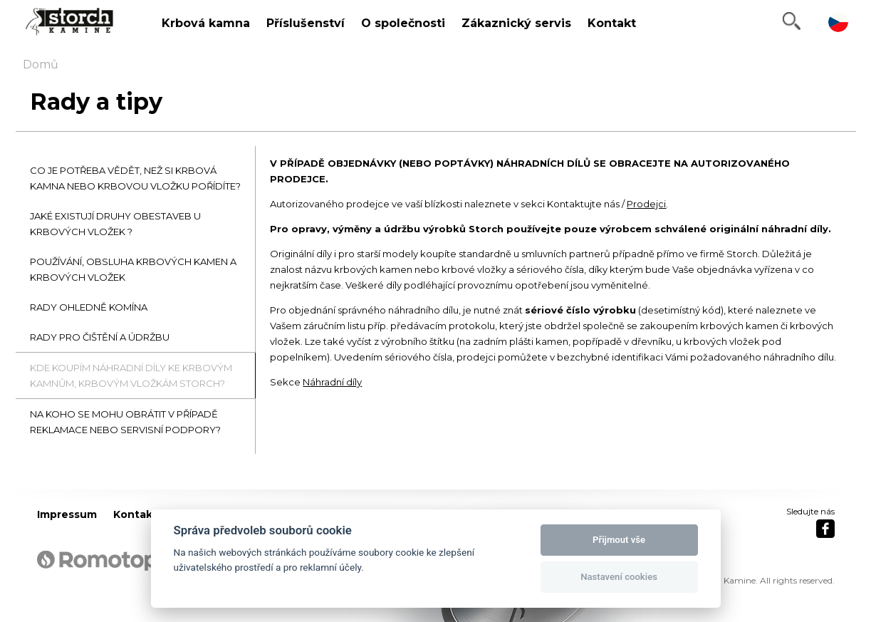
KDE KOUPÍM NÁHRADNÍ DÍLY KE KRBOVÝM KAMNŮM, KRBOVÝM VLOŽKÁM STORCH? (131, 375)
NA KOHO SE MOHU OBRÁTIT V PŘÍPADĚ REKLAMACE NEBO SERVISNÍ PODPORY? (125, 421)
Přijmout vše (619, 539)
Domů (40, 64)
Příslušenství (305, 23)
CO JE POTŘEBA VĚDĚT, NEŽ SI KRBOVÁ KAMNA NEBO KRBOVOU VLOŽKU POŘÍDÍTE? (135, 178)
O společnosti (403, 23)
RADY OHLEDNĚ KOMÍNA (88, 307)
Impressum (67, 514)
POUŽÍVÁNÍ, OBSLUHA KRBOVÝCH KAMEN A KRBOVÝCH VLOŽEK (133, 269)
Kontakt (612, 23)
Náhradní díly (332, 382)
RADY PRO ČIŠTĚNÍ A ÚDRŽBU (99, 337)
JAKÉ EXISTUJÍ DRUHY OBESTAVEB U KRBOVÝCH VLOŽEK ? (115, 223)
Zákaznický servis (516, 23)
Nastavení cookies (618, 576)
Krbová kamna (206, 23)
